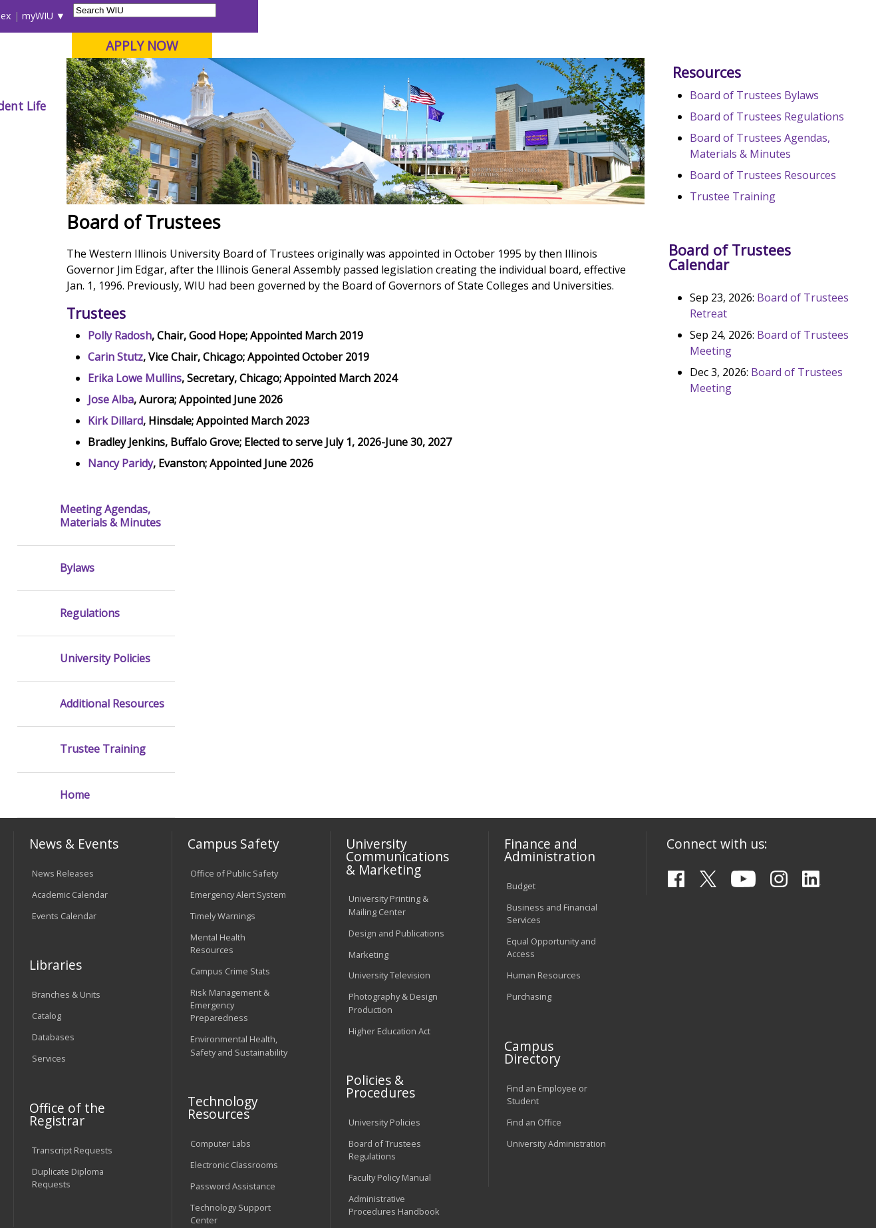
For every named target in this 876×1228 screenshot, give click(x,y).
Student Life (630, 106)
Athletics (482, 106)
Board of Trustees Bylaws (782, 193)
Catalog (46, 777)
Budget (521, 648)
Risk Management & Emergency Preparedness (229, 766)
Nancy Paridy (238, 555)
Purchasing (529, 759)
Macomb (256, 79)
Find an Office (534, 884)
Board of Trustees (293, 136)
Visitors (126, 15)
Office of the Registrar (67, 876)
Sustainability (223, 1129)
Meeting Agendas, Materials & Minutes (110, 184)
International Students (202, 15)
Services (49, 820)
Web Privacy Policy (295, 1185)
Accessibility (64, 1129)
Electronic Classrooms (234, 926)
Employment (142, 1129)
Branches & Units (66, 756)
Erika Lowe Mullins (252, 470)
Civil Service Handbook (394, 995)
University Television (389, 737)
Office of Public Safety (234, 635)
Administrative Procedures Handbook (394, 966)
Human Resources (544, 737)
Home (75, 463)
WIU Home (218, 136)
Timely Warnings (222, 678)
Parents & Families (58, 15)
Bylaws (77, 236)
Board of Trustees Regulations (385, 911)
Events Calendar (64, 678)
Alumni (359, 106)
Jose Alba (228, 492)
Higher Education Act (389, 793)
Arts (418, 106)
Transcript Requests (72, 912)
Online (379, 79)
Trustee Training (760, 342)
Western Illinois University (209, 57)
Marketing (368, 716)
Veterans (297, 1129)
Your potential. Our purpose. (148, 79)
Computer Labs (220, 905)
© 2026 (49, 1185)
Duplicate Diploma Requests (68, 939)
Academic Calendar (70, 656)
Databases (53, 799)
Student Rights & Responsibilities (382, 1022)
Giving (551, 106)
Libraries (421, 15)
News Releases (63, 635)
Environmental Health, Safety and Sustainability (238, 807)
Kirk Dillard (233, 513)
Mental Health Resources (217, 705)
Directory (555, 15)
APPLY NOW (760, 45)
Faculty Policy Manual (390, 939)
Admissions (280, 106)
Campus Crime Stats (230, 733)
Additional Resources (112, 372)
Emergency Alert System (238, 656)
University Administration (556, 905)
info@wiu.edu (747, 1189)
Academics (192, 106)
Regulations (90, 282)
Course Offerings (488, 15)
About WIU (105, 106)
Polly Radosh (237, 428)
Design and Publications (396, 695)
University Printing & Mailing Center (388, 666)
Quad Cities (320, 79)
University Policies (105, 327)
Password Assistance (232, 948)
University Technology (233, 1003)
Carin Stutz (233, 449)
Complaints (371, 1050)
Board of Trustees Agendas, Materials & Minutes (770, 267)
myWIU (655, 15)
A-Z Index (608, 15)
